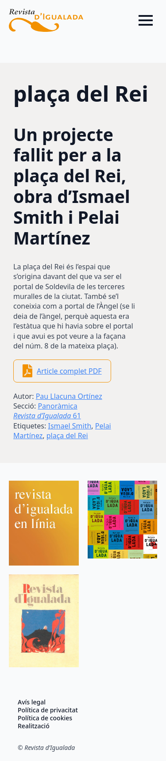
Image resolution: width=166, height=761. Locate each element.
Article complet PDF (69, 371)
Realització (34, 726)
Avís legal (32, 702)
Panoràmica (57, 406)
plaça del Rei (67, 435)
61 (47, 416)
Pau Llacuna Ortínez (69, 396)
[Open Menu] (146, 20)
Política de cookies (45, 718)
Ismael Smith (69, 426)
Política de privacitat (48, 710)
